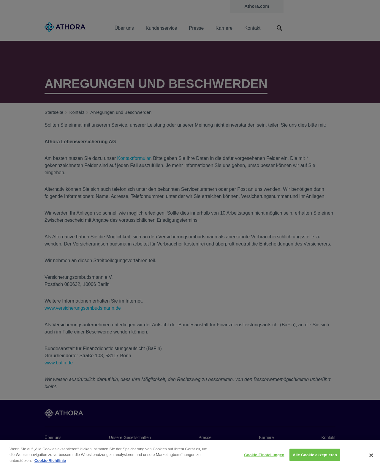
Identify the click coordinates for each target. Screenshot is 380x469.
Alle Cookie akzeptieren (315, 458)
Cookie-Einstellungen (264, 458)
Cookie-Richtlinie (50, 464)
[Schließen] (371, 458)
